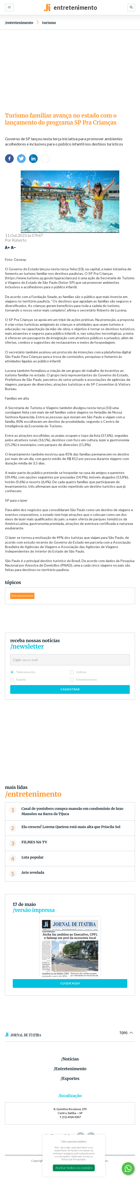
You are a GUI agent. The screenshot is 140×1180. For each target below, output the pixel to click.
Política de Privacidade (73, 1159)
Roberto (19, 240)
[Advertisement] (70, 70)
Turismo (49, 22)
